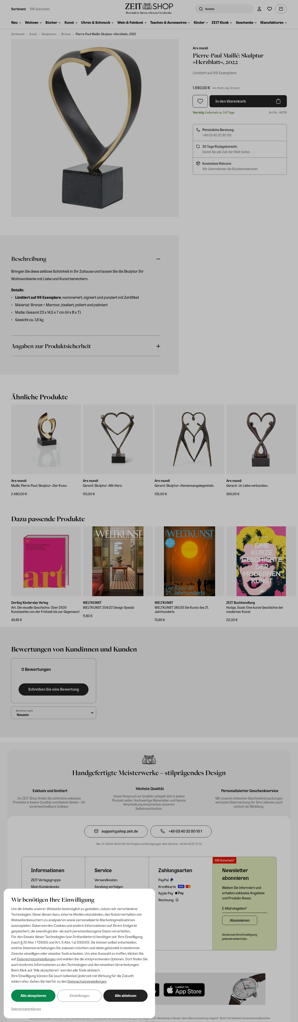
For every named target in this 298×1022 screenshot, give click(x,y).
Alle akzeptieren (33, 995)
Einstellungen (79, 995)
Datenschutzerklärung (26, 1008)
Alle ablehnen (125, 995)
